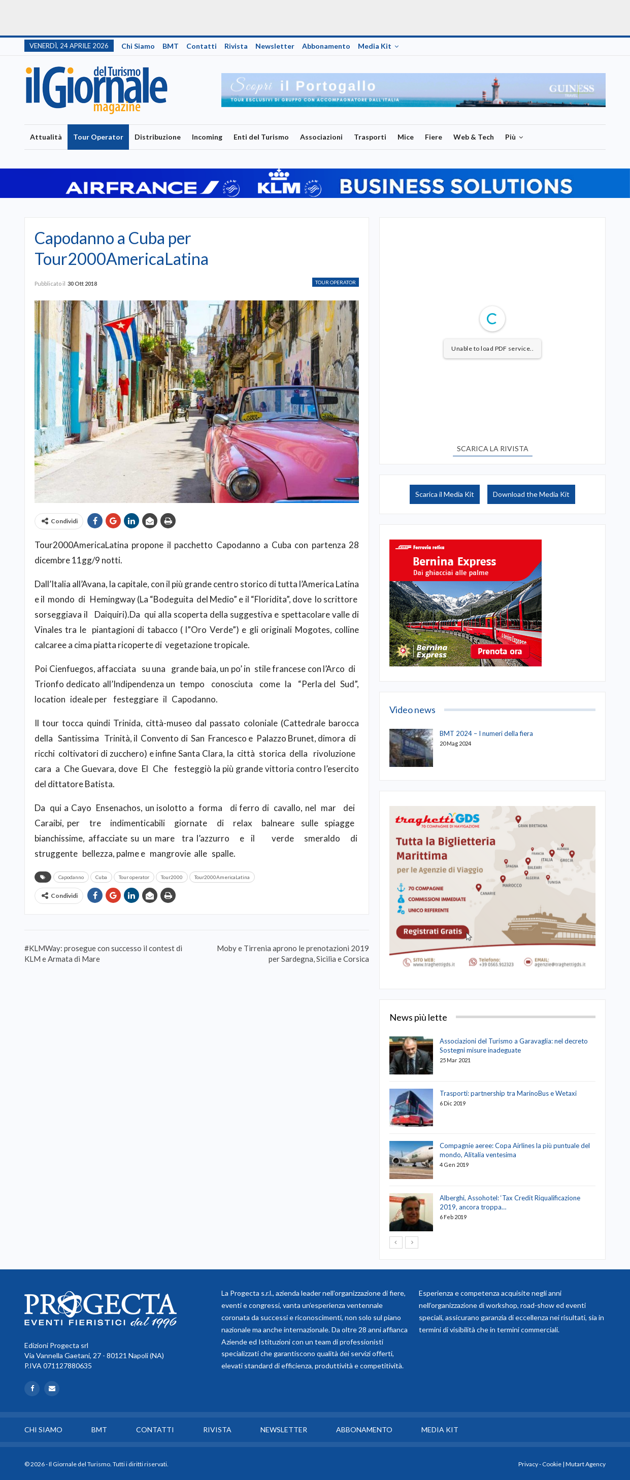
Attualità (46, 136)
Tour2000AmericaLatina (222, 877)
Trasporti (370, 136)
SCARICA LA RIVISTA (492, 448)
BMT (170, 46)
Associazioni (321, 136)
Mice (405, 136)
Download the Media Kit (531, 494)
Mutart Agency (586, 1464)
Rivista (236, 46)
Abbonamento (326, 46)
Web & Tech (473, 136)
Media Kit (374, 46)
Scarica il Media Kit (444, 494)
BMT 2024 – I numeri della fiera (486, 733)
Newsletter (274, 46)
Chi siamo (138, 46)
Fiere (433, 136)
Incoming (207, 136)
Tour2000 (172, 877)
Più (510, 136)
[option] (413, 90)
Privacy (528, 1464)
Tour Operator (98, 136)
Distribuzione (158, 136)
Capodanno (71, 877)
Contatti (201, 46)
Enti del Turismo (261, 136)
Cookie (551, 1464)
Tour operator (134, 877)
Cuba (101, 877)
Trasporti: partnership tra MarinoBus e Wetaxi (508, 1093)
